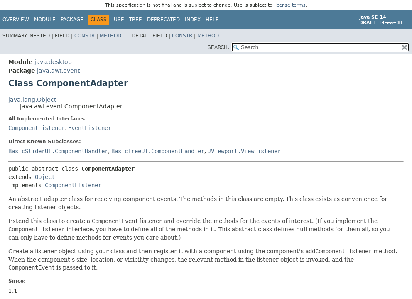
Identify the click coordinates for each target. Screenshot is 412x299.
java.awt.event (58, 70)
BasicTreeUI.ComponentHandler (157, 151)
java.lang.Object (32, 99)
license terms (290, 5)
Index (193, 19)
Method (110, 36)
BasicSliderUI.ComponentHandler (58, 151)
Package (72, 19)
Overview (15, 19)
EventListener (89, 128)
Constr (84, 36)
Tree (135, 19)
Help (212, 19)
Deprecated (163, 19)
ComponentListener (36, 128)
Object (45, 177)
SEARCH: (218, 47)
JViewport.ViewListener (244, 151)
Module (45, 19)
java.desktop (53, 62)
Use (119, 19)
